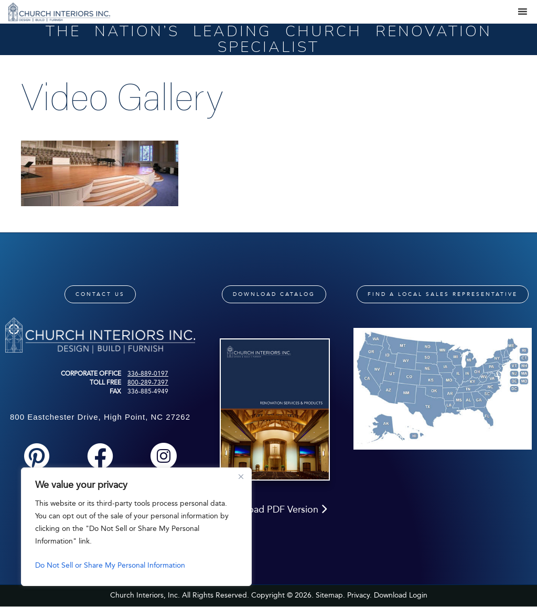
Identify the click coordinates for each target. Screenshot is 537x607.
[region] (136, 526)
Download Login (400, 595)
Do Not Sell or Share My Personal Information (110, 565)
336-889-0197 (147, 373)
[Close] (240, 476)
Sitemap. (330, 595)
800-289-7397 (147, 382)
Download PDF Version (274, 509)
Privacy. (359, 595)
